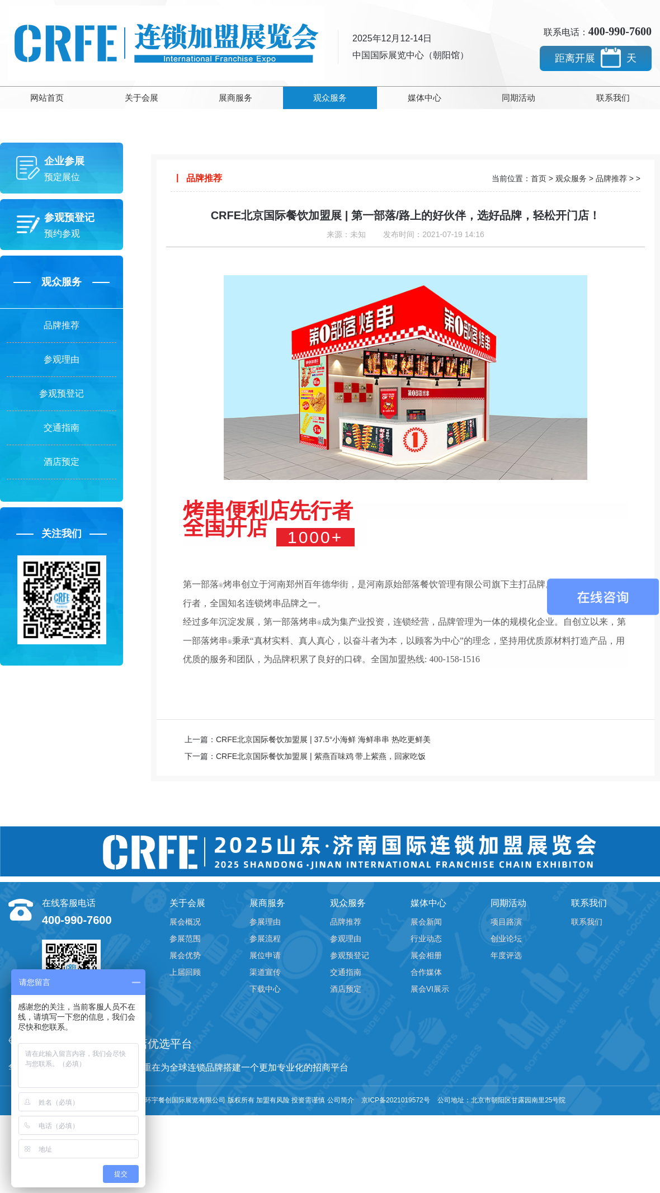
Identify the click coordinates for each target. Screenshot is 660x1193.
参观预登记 (61, 393)
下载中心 (265, 988)
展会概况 (185, 921)
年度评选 (506, 955)
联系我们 (613, 97)
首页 (538, 178)
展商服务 (235, 97)
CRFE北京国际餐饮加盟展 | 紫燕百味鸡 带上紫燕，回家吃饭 (321, 756)
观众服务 (330, 97)
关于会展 (141, 97)
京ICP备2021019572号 (395, 1100)
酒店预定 (61, 461)
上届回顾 (185, 972)
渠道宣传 (265, 972)
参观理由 (61, 359)
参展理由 (265, 921)
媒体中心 (424, 97)
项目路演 (506, 921)
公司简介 (340, 1100)
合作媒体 (426, 972)
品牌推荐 (61, 325)
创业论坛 (506, 938)
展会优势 (185, 955)
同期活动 (518, 97)
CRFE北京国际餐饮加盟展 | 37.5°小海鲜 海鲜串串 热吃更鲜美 (323, 739)
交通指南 (61, 427)
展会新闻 (426, 921)
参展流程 (265, 938)
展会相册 (426, 955)
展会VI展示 (430, 988)
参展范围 (185, 938)
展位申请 (265, 955)
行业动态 (426, 938)
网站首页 (47, 97)
